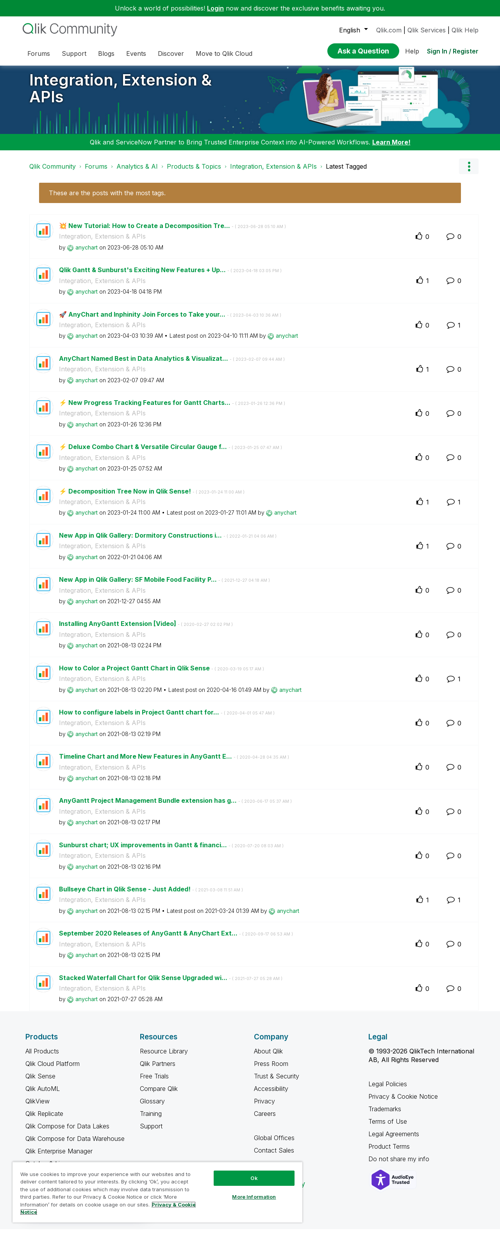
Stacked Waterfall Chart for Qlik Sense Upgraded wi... (170, 983)
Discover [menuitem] (171, 53)
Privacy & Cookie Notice (403, 1102)
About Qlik (268, 1057)
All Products (42, 1057)
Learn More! (391, 148)
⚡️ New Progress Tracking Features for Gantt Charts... (172, 408)
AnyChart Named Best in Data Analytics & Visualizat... (172, 364)
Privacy (264, 1107)
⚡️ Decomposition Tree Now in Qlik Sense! (152, 497)
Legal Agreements (393, 1140)
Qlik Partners (157, 1069)
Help (412, 51)
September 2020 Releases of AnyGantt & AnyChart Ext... (176, 939)
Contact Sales (274, 1156)
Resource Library (164, 1057)
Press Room (271, 1069)
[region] (157, 1192)
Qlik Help (465, 30)
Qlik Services (426, 30)
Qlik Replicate (44, 1119)
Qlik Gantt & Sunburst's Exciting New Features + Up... (170, 276)
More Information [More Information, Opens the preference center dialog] (254, 1197)
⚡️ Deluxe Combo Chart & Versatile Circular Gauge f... (170, 452)
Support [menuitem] (74, 53)
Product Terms (389, 1152)
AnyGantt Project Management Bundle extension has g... (175, 806)
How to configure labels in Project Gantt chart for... (167, 718)
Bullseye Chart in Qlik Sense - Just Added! (151, 895)
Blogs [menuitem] (106, 53)
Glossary (152, 1107)
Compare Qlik (159, 1094)
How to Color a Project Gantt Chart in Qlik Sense (161, 674)
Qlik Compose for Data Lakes (67, 1132)
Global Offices (274, 1144)
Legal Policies (387, 1090)
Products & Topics (194, 172)
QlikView (37, 1107)
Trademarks (384, 1115)
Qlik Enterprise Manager (59, 1157)
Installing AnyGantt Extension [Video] (146, 629)
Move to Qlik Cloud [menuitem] (224, 53)
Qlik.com (389, 30)
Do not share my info (399, 1165)
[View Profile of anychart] (86, 253)
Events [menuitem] (136, 53)
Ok (253, 1178)
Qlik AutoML (42, 1094)
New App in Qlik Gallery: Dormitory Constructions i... (168, 541)
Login (215, 8)
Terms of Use (387, 1127)
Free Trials (154, 1082)
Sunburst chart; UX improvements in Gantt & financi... (171, 851)
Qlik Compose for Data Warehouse (75, 1144)
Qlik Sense (40, 1082)
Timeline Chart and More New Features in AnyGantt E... (174, 762)
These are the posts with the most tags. (107, 199)
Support (151, 1132)
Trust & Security (276, 1082)
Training (151, 1119)
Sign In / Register (453, 51)
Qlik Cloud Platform (52, 1069)
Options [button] (469, 172)
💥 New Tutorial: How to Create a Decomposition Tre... (172, 231)
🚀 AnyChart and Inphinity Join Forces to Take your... (170, 320)
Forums (96, 172)
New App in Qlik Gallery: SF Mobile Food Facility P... (164, 585)
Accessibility (271, 1094)
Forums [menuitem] (38, 53)
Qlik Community (52, 172)
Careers (265, 1119)
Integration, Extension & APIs (120, 94)
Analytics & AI (137, 172)
